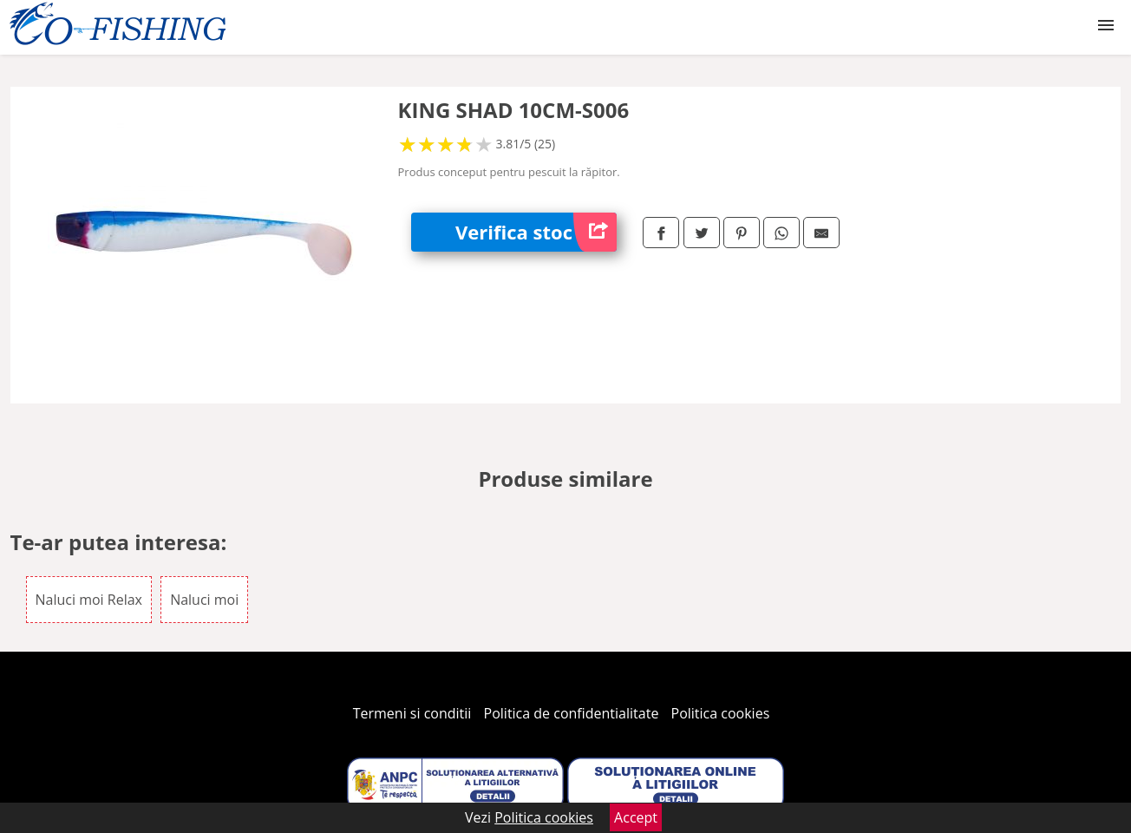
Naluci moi (204, 599)
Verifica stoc (536, 232)
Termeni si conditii (412, 713)
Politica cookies (720, 713)
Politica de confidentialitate (571, 713)
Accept (635, 817)
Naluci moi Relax (89, 599)
